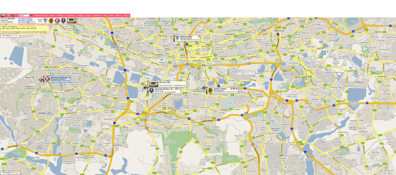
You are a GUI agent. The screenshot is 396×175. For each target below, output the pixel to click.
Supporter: (5, 20)
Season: (8, 19)
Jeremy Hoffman (7, 22)
